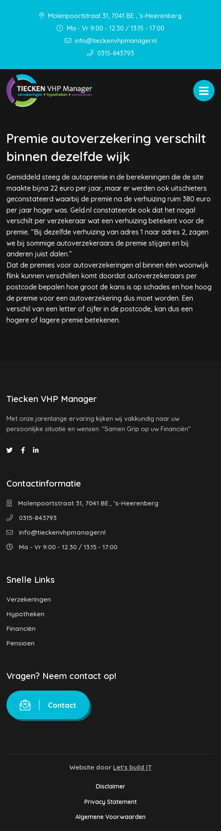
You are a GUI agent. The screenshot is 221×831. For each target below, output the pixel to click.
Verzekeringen (28, 599)
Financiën (21, 628)
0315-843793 (110, 53)
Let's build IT (132, 767)
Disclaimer (110, 786)
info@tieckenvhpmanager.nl (111, 41)
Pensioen (20, 643)
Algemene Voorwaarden (110, 817)
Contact (48, 705)
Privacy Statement (110, 802)
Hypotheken (25, 614)
